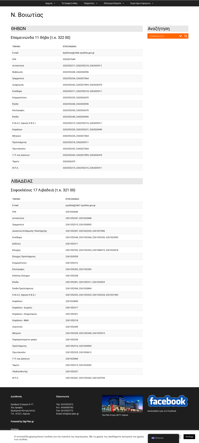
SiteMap (15, 429)
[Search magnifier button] (185, 36)
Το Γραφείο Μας (70, 3)
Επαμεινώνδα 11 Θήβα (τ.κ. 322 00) (40, 37)
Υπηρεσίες (89, 3)
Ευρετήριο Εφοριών (140, 3)
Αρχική (48, 3)
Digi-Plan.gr (28, 421)
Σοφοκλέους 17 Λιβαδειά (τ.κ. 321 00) (43, 190)
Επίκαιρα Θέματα (112, 3)
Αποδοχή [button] (189, 437)
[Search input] (163, 36)
